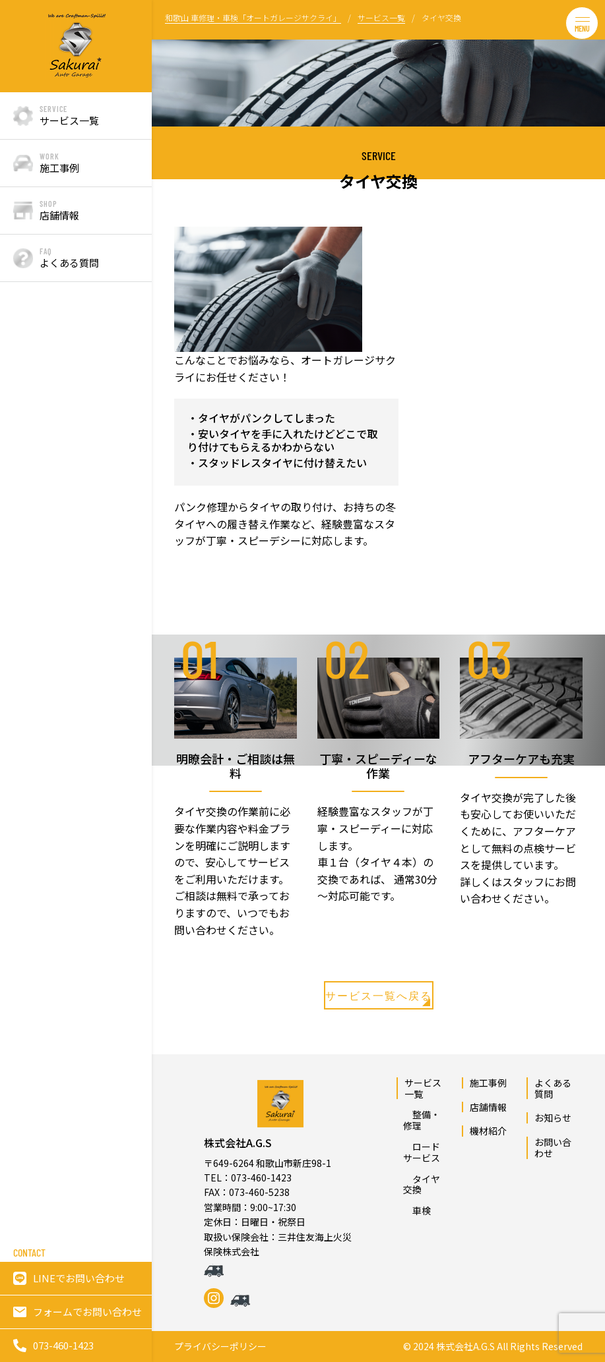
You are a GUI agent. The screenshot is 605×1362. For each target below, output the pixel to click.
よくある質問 (552, 1088)
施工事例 (488, 1082)
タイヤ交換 (421, 1184)
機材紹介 (488, 1130)
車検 (417, 1210)
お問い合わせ (552, 1147)
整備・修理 (421, 1120)
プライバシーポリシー (220, 1346)
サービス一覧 (422, 1088)
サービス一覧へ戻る (378, 997)
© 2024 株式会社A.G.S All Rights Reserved (493, 1346)
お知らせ (552, 1117)
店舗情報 (488, 1107)
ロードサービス (421, 1152)
